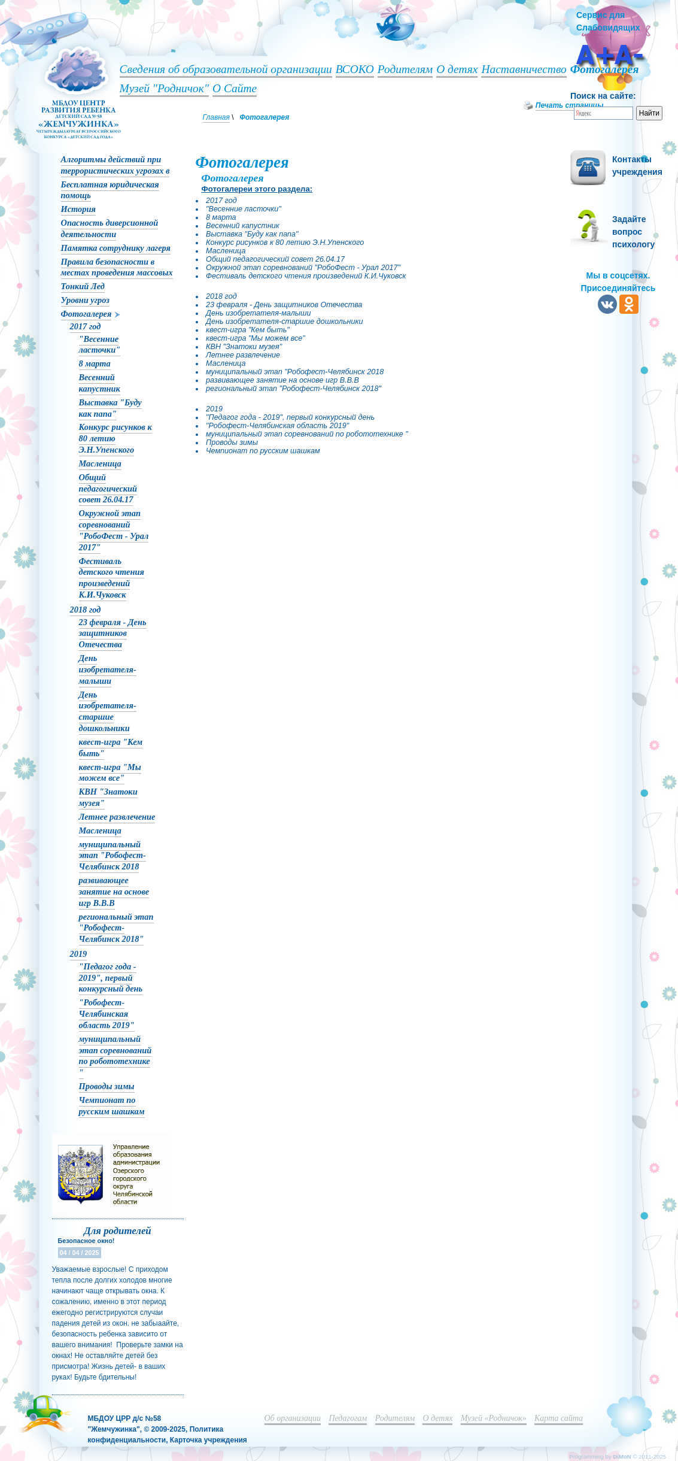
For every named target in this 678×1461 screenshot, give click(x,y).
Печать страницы (570, 105)
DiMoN (622, 1456)
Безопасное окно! (86, 1240)
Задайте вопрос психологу (633, 231)
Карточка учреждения (208, 1440)
